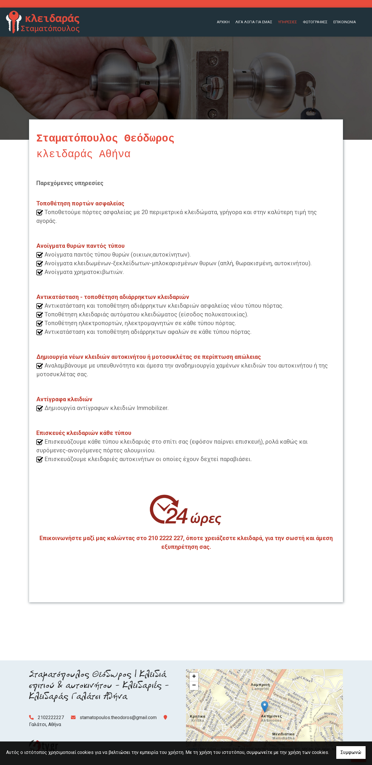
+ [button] (194, 677)
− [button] (194, 685)
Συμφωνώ (351, 752)
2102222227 (51, 717)
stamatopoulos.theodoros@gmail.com (118, 717)
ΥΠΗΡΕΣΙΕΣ (287, 22)
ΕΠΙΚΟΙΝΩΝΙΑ (344, 22)
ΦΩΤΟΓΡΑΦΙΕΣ (315, 22)
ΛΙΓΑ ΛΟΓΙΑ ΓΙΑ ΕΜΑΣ (253, 22)
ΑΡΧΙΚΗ (223, 22)
